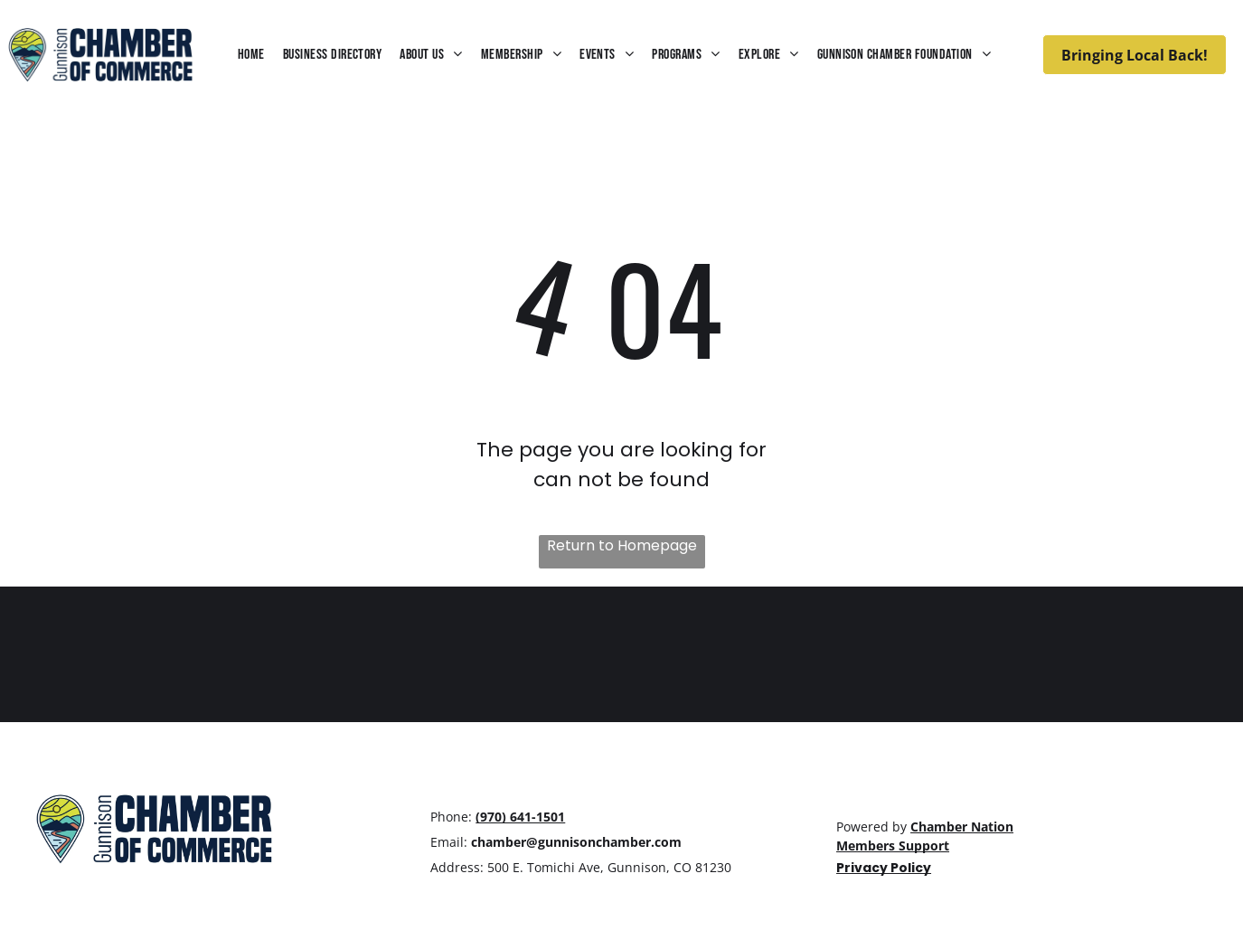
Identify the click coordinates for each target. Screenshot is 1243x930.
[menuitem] (251, 55)
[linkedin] (917, 788)
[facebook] (850, 788)
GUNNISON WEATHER (621, 654)
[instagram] (884, 788)
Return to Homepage (622, 545)
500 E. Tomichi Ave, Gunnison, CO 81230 (609, 867)
